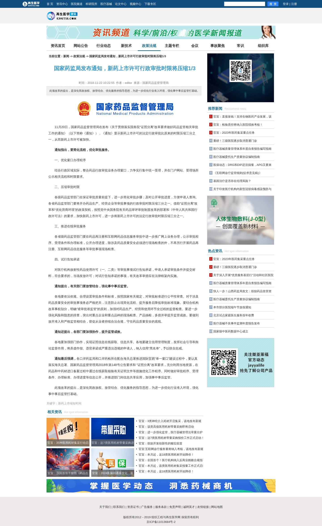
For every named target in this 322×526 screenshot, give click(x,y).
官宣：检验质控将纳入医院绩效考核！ (238, 124)
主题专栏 (172, 46)
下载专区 (150, 4)
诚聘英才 (189, 507)
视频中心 (135, 4)
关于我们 (105, 507)
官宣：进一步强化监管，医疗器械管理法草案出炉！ (172, 432)
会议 (194, 46)
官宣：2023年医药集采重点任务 (234, 132)
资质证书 (133, 507)
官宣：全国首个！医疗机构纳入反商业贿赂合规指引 (172, 460)
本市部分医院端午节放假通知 (232, 307)
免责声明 (175, 507)
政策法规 (149, 46)
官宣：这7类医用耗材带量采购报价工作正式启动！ (171, 437)
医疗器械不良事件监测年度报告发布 (236, 323)
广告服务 (147, 507)
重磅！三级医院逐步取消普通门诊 (235, 140)
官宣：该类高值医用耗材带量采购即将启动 (166, 426)
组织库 (263, 46)
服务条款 (161, 507)
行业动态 (103, 46)
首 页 (50, 4)
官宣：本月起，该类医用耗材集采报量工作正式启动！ (173, 465)
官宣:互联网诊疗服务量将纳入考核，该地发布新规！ (172, 449)
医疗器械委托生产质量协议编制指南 (236, 156)
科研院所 (91, 4)
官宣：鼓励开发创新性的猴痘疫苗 (160, 443)
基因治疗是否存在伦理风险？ (232, 181)
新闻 (66, 56)
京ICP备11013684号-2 (161, 522)
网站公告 (81, 46)
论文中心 (121, 4)
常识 (240, 46)
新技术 (126, 46)
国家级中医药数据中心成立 (230, 331)
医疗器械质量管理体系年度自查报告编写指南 (242, 148)
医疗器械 (106, 4)
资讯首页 (58, 46)
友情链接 (203, 507)
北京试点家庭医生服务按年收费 (233, 315)
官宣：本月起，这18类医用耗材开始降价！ (166, 454)
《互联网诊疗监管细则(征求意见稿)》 (237, 173)
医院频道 (77, 4)
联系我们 (119, 507)
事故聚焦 (217, 46)
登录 (286, 4)
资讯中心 (62, 4)
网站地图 (217, 507)
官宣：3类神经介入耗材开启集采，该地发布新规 (170, 421)
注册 (294, 4)
